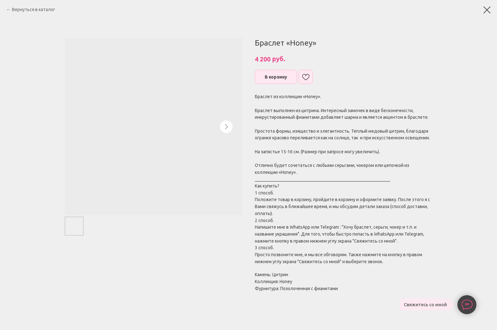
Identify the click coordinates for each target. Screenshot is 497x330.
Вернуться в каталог (33, 9)
